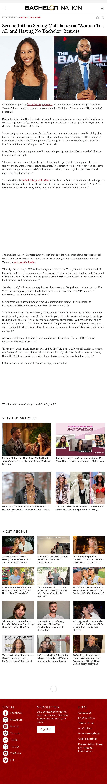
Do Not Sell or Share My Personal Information (90, 748)
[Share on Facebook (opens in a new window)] (97, 17)
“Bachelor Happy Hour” (39, 104)
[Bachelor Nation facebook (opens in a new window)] (18, 713)
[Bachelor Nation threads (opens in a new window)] (18, 733)
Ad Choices (85, 728)
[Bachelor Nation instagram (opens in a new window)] (18, 720)
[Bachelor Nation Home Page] (53, 7)
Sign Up (46, 729)
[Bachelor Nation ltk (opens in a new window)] (18, 760)
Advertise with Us (89, 733)
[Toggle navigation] (5, 8)
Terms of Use (86, 723)
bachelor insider (30, 17)
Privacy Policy (86, 718)
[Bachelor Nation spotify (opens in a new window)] (18, 726)
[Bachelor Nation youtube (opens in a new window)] (18, 753)
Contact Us (85, 712)
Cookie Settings (87, 738)
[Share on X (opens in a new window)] (102, 17)
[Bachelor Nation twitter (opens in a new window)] (18, 747)
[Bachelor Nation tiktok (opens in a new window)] (18, 740)
